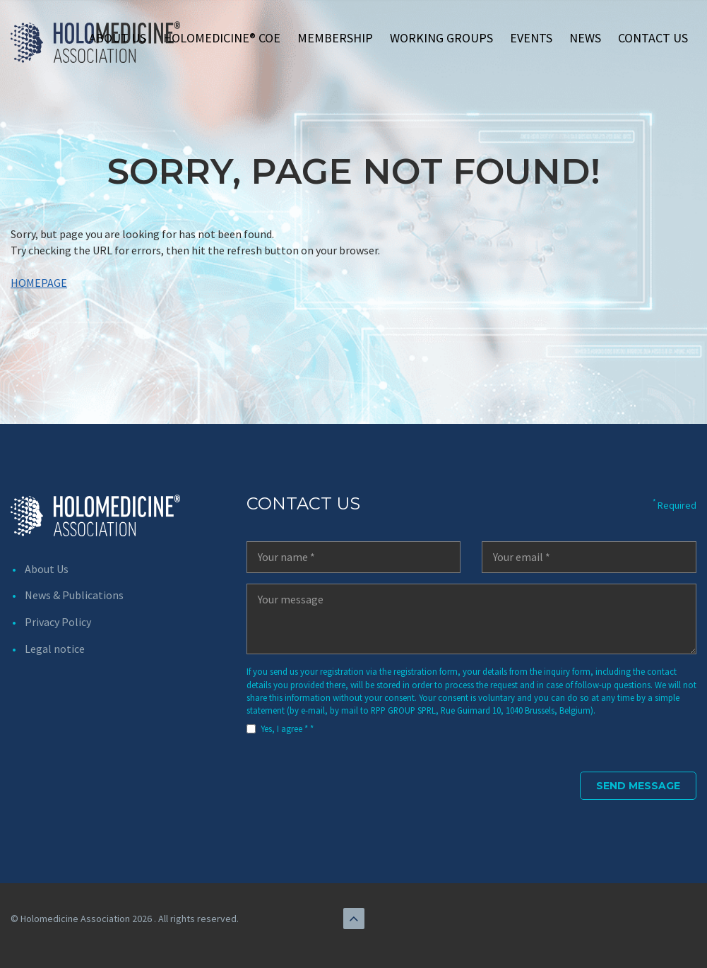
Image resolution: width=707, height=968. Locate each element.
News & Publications (74, 595)
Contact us (653, 38)
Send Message (638, 785)
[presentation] (353, 774)
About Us (117, 38)
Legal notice (55, 649)
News (585, 38)
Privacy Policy (58, 622)
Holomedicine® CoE (221, 38)
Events (531, 38)
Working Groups (441, 38)
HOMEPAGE (39, 283)
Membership (335, 38)
